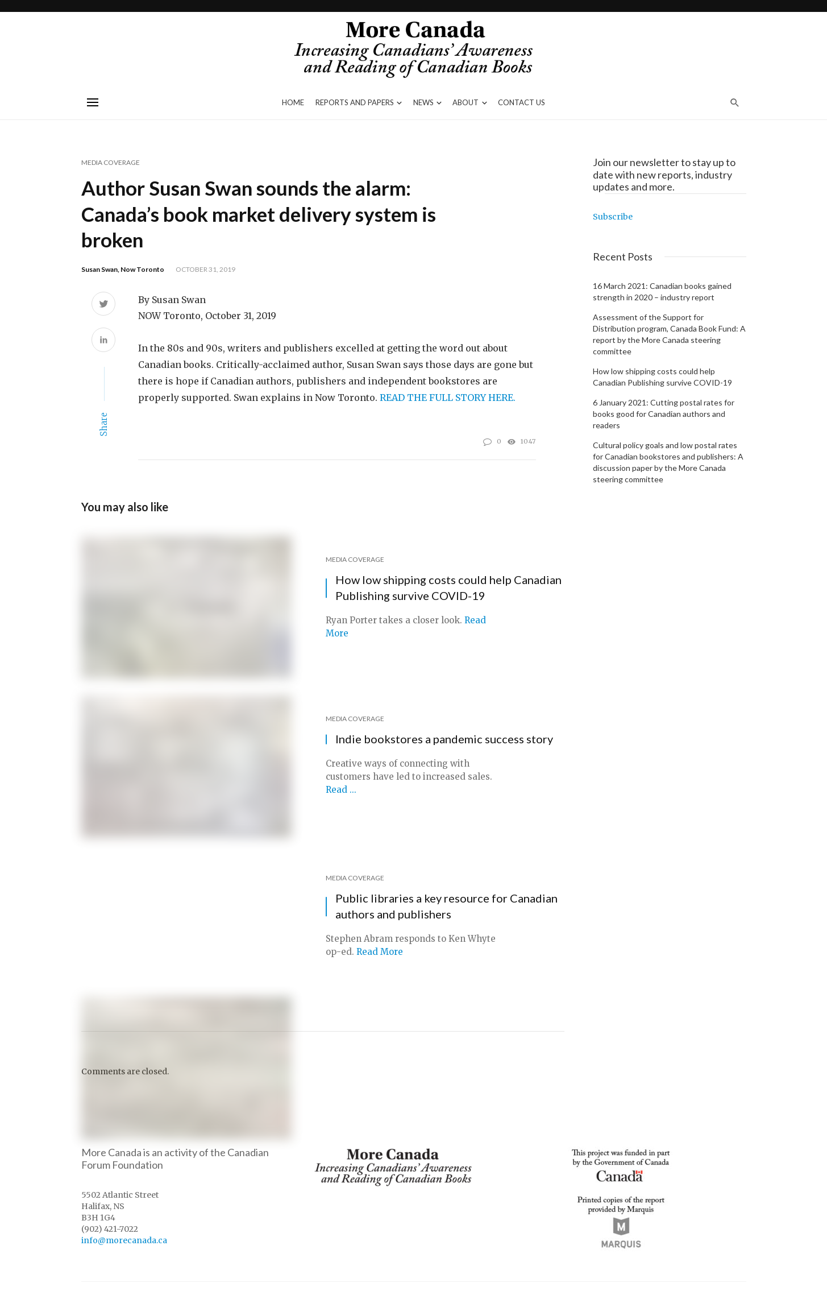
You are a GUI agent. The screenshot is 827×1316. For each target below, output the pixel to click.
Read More (379, 951)
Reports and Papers (354, 102)
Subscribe (613, 217)
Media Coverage (110, 162)
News (423, 102)
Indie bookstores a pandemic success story (444, 739)
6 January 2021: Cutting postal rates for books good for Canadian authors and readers (663, 414)
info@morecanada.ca (124, 1240)
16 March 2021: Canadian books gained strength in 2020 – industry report (662, 291)
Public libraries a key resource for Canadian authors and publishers (446, 906)
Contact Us (521, 102)
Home (293, 102)
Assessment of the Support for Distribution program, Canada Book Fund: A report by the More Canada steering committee (669, 334)
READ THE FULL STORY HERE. (448, 397)
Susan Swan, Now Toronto (122, 269)
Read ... (341, 789)
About (465, 102)
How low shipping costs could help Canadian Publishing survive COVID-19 (448, 587)
